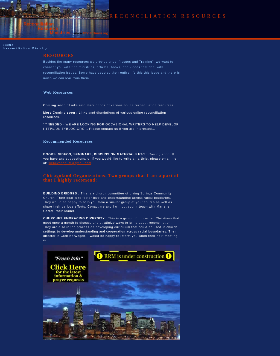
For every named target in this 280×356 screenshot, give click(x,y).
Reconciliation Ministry (25, 48)
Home (8, 44)
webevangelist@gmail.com (70, 163)
